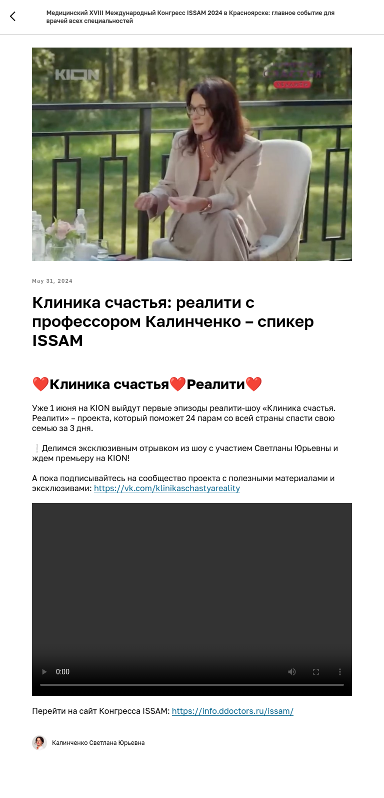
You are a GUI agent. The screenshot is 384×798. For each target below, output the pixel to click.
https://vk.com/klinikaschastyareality (167, 488)
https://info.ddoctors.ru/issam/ (233, 711)
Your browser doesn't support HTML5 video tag (192, 599)
